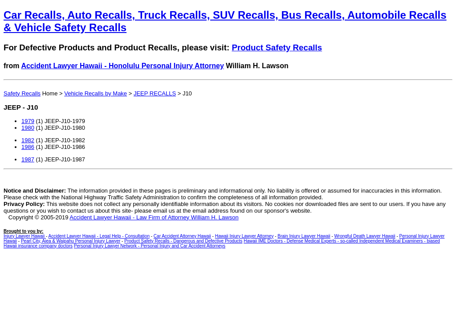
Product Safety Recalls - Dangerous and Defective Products (183, 241)
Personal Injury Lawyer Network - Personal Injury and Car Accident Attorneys (149, 245)
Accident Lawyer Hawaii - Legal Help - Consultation (99, 236)
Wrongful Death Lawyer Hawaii (364, 236)
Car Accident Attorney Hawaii (182, 236)
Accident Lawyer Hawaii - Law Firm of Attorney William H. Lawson (153, 217)
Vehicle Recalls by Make (95, 93)
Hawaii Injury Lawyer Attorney (244, 236)
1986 (27, 147)
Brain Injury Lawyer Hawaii (303, 236)
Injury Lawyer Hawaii (25, 236)
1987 (27, 159)
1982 (27, 140)
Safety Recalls (22, 93)
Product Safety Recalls (277, 47)
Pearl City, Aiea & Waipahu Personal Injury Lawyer (70, 241)
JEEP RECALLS (155, 93)
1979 (27, 121)
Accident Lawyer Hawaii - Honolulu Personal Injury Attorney (122, 66)
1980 (27, 127)
